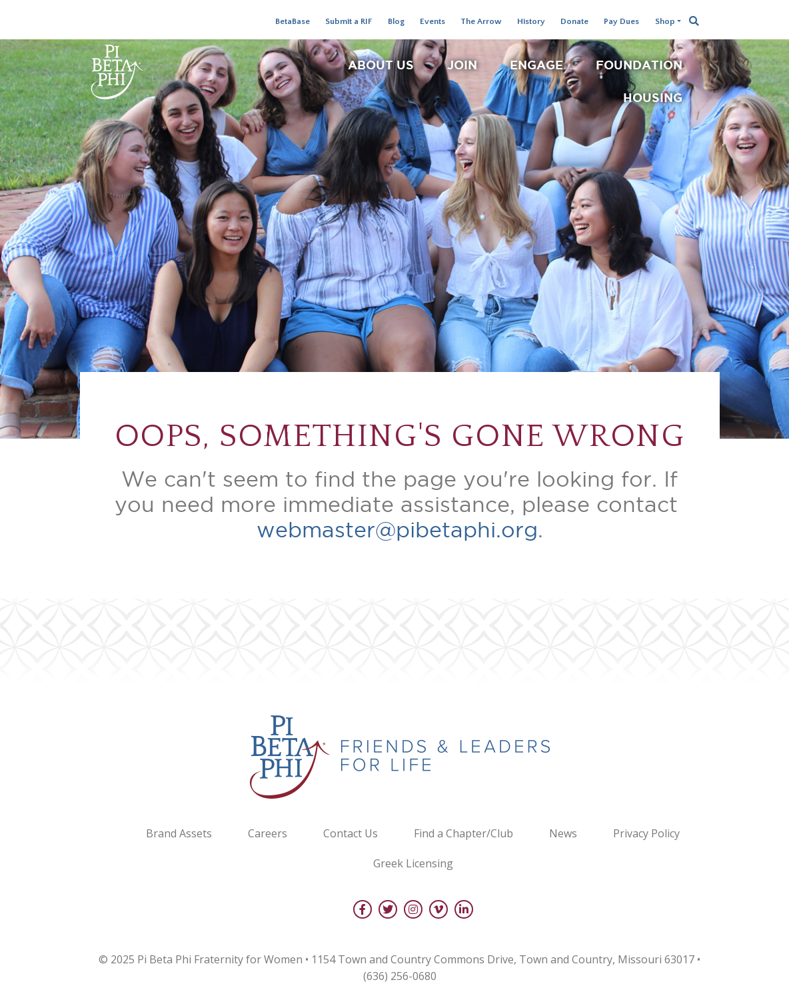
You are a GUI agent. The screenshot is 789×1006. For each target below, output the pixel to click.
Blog (396, 21)
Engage (536, 64)
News (563, 833)
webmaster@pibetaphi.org (397, 529)
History (531, 21)
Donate (574, 21)
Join (462, 64)
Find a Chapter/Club (463, 833)
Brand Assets (179, 833)
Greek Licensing (413, 863)
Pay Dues (621, 21)
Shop (665, 21)
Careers (267, 833)
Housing (652, 97)
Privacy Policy (646, 833)
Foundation (639, 64)
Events (432, 21)
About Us (381, 64)
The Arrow (481, 21)
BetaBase (292, 21)
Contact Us (350, 833)
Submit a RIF (348, 21)
